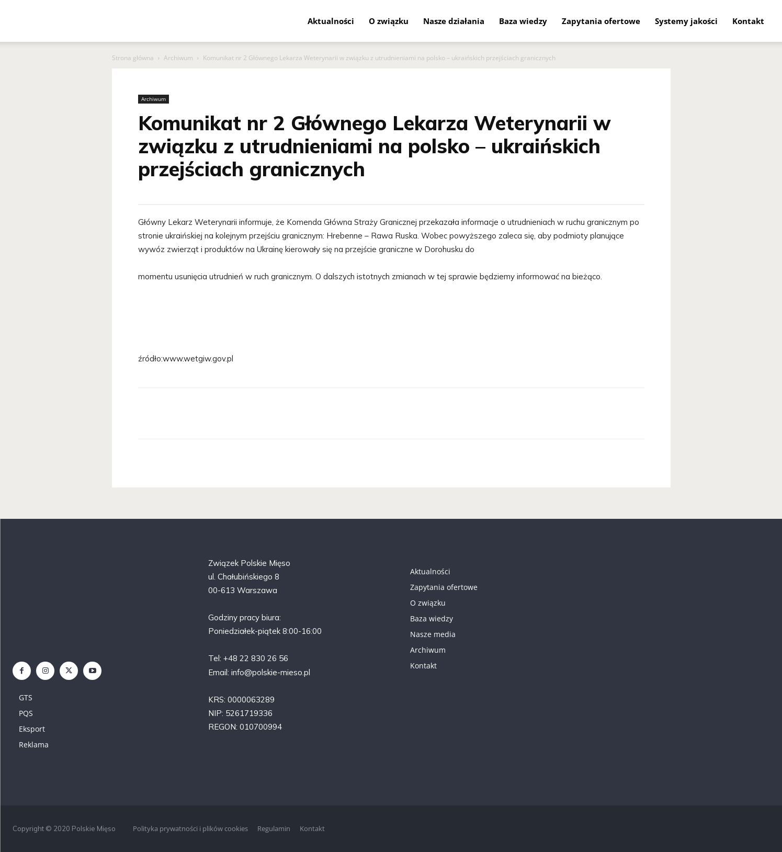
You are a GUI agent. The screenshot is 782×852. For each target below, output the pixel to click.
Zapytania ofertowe (601, 21)
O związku (389, 21)
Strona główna (133, 57)
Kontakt (748, 21)
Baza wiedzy (523, 21)
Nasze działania (453, 21)
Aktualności (331, 21)
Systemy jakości (686, 21)
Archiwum (178, 57)
